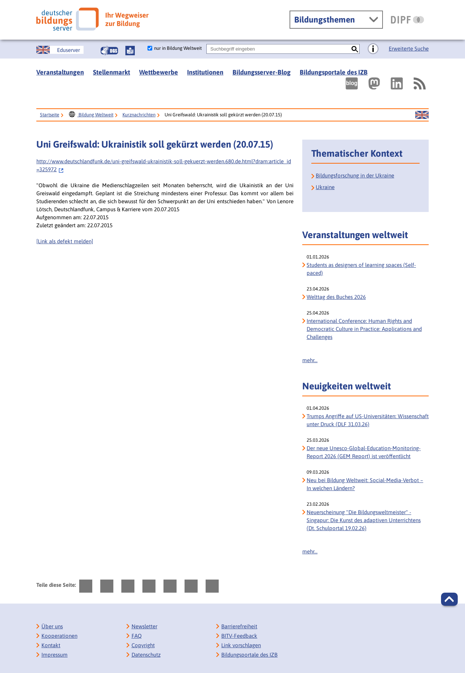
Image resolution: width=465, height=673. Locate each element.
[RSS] (419, 83)
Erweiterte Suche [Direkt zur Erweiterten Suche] (409, 48)
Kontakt (50, 645)
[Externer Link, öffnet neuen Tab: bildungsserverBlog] (351, 83)
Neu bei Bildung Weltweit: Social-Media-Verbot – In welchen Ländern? (365, 484)
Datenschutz (146, 655)
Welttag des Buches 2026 (336, 297)
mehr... (310, 360)
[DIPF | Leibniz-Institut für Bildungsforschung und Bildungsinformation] (407, 19)
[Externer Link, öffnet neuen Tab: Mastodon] (374, 83)
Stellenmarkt (111, 72)
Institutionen (205, 72)
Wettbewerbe (158, 72)
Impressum (54, 655)
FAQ (137, 636)
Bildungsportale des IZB (334, 72)
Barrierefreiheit (239, 626)
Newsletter (144, 626)
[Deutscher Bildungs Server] (92, 19)
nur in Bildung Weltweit (178, 48)
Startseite (49, 114)
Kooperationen (59, 636)
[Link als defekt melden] (64, 241)
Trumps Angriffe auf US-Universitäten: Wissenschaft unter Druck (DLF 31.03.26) (368, 420)
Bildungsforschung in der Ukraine (355, 175)
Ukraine (325, 187)
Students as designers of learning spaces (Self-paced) (361, 269)
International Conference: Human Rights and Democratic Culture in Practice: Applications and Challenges (364, 329)
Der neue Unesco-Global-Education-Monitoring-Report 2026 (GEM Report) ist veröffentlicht (364, 452)
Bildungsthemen (324, 19)
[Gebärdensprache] (109, 50)
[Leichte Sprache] (130, 50)
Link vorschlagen (241, 645)
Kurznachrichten (138, 114)
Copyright (143, 645)
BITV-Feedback (239, 636)
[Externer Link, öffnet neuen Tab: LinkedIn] (396, 83)
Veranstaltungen (60, 72)
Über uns (52, 626)
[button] (449, 599)
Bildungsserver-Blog (261, 72)
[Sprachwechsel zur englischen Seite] (60, 50)
